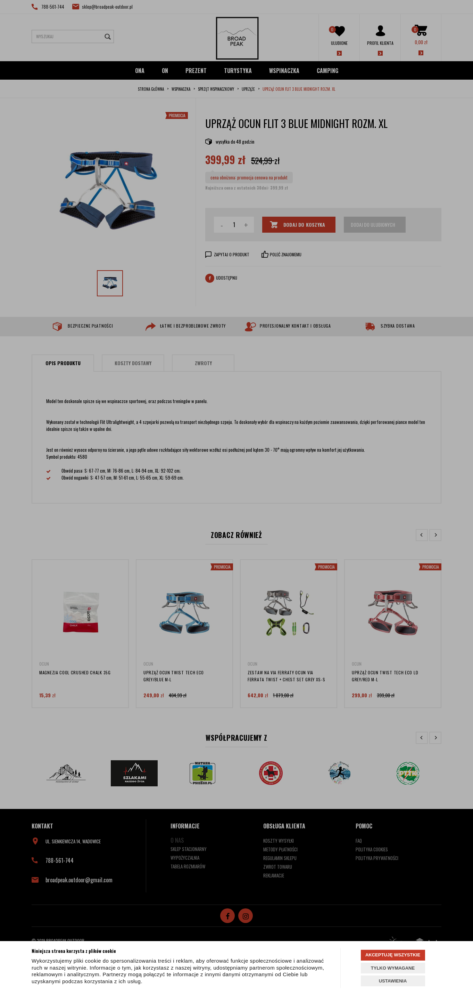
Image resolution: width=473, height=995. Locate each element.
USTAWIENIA (393, 981)
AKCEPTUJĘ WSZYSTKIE (392, 954)
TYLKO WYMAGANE (393, 968)
